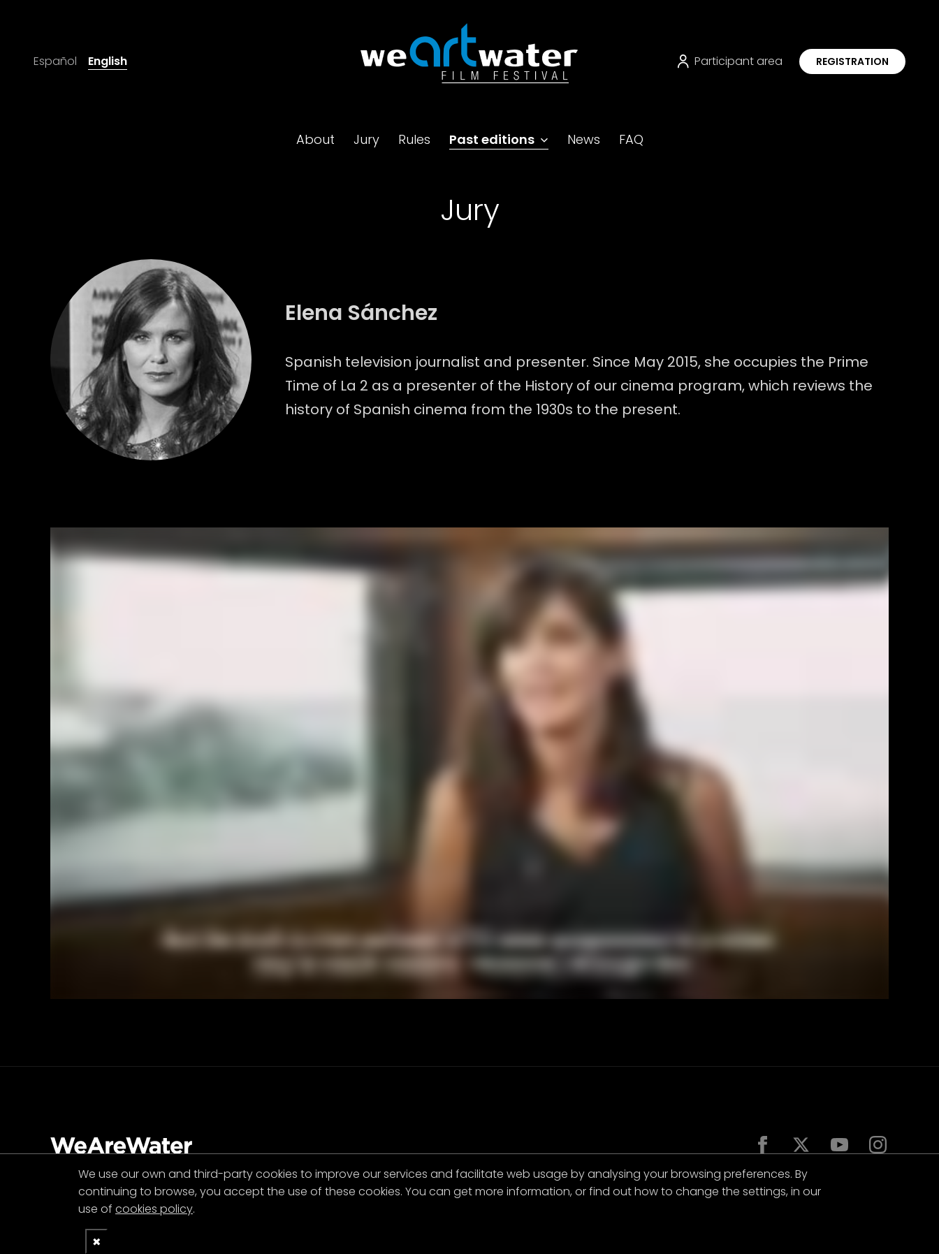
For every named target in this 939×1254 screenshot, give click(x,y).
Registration (852, 61)
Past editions (491, 139)
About (315, 139)
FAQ (631, 139)
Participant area (730, 61)
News (583, 139)
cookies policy (154, 1209)
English (107, 61)
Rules (414, 139)
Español (55, 61)
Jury (366, 139)
